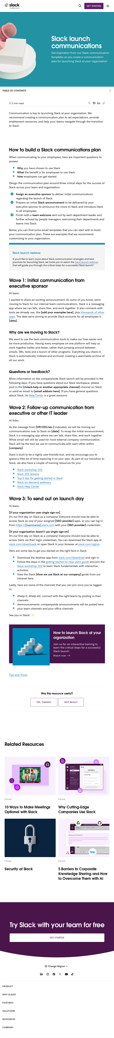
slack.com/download (71, 557)
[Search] (79, 6)
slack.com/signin (89, 544)
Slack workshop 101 (29, 469)
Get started (94, 6)
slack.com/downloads (23, 544)
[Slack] (12, 6)
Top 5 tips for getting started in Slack (40, 478)
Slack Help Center (28, 486)
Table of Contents (14, 90)
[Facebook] (54, 974)
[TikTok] (72, 974)
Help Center (36, 395)
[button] (57, 966)
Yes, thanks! (44, 702)
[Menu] (107, 6)
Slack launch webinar (86, 262)
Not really (71, 702)
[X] (60, 974)
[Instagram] (47, 974)
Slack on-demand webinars (34, 482)
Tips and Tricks (18, 675)
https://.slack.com (35, 525)
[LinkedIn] (41, 974)
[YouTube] (66, 974)
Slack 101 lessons (28, 474)
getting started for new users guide (67, 562)
